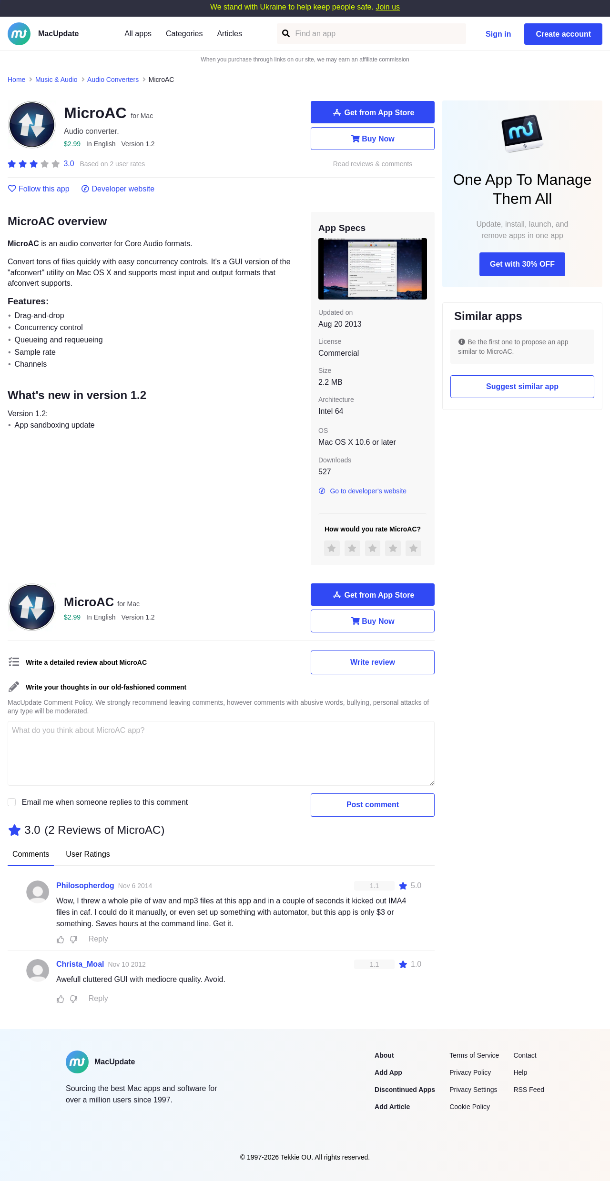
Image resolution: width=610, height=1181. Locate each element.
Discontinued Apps (405, 1089)
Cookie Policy (469, 1106)
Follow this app (39, 189)
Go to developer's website (362, 491)
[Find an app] (285, 34)
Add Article (392, 1106)
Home (16, 79)
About (384, 1055)
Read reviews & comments (373, 164)
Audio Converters (113, 79)
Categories (184, 34)
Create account (563, 34)
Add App (388, 1072)
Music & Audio (56, 79)
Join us (388, 7)
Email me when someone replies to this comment (105, 802)
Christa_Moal (80, 964)
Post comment (372, 805)
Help (520, 1072)
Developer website (118, 189)
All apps (138, 34)
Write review (372, 662)
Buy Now (372, 138)
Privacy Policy (470, 1072)
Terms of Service (474, 1055)
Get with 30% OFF (522, 264)
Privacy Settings (473, 1089)
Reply (98, 939)
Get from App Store (373, 112)
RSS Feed (528, 1089)
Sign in (498, 34)
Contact (524, 1055)
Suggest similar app (522, 386)
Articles (229, 34)
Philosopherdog (85, 886)
